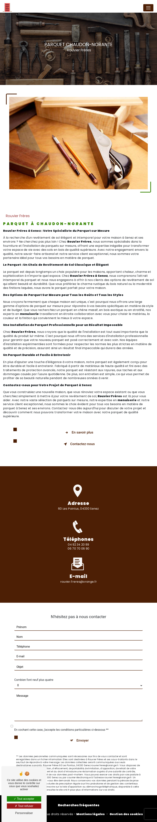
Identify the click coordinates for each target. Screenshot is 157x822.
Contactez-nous (78, 444)
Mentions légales (90, 814)
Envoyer (83, 736)
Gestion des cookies (126, 814)
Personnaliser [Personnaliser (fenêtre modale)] (24, 813)
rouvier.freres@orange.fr (78, 577)
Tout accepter (24, 798)
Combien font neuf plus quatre (33, 675)
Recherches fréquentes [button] (78, 805)
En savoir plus (78, 433)
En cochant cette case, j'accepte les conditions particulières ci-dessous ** (61, 725)
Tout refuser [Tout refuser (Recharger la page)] (24, 806)
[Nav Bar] (148, 7)
